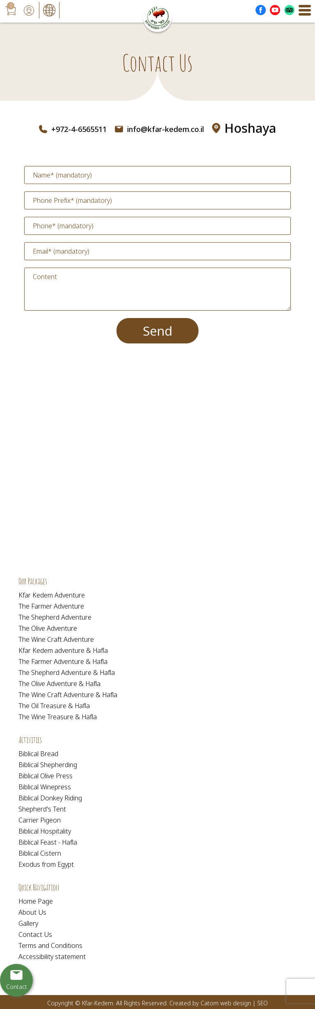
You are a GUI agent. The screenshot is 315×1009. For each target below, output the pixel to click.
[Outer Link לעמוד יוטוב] (275, 10)
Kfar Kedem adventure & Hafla (63, 650)
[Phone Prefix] (157, 200)
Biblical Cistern (39, 853)
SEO (262, 1003)
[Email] (157, 251)
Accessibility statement (52, 956)
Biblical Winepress (44, 786)
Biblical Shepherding (47, 764)
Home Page (35, 901)
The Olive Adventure (47, 628)
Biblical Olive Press (45, 775)
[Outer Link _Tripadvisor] (289, 10)
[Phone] (157, 226)
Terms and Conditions (50, 945)
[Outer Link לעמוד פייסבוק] (261, 10)
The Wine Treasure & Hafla (57, 716)
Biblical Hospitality (44, 831)
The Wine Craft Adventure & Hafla (67, 694)
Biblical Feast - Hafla (47, 842)
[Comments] (157, 289)
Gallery (28, 923)
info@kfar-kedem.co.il (165, 129)
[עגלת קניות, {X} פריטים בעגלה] (10, 10)
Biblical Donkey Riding (50, 797)
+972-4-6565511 (79, 129)
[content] (157, 289)
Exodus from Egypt (46, 864)
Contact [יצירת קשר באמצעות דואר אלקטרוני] (16, 987)
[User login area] (29, 10)
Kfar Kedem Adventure (51, 595)
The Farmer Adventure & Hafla (62, 661)
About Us (32, 912)
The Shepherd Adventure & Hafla (66, 672)
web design (235, 1003)
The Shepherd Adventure (54, 617)
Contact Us (35, 934)
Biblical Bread (38, 753)
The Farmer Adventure (51, 606)
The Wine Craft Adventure (56, 639)
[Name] (157, 175)
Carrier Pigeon (39, 820)
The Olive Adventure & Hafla (59, 683)
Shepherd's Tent (42, 809)
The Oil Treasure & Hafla (54, 705)
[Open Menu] (305, 10)
